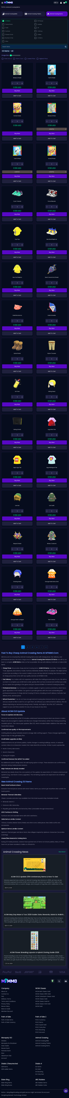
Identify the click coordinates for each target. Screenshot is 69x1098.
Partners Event (6, 1051)
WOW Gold (38, 1006)
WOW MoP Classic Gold (42, 991)
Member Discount (7, 1011)
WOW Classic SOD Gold (42, 1004)
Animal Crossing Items (42, 1046)
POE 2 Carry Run (40, 1027)
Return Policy (5, 1006)
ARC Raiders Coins (41, 1085)
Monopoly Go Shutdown (9, 1043)
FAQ (2, 996)
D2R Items (4, 1067)
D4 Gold (38, 1069)
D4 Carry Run (39, 1074)
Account (4, 1058)
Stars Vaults (5, 1046)
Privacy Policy (5, 1004)
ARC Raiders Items (41, 1083)
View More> (62, 852)
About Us (4, 991)
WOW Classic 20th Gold (43, 994)
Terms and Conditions (8, 1001)
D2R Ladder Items (6, 1069)
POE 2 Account (40, 1032)
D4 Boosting (39, 1072)
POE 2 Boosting (40, 1030)
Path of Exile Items (7, 1020)
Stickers (3, 1041)
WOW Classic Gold (41, 999)
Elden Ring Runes (6, 1085)
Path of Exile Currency (8, 1022)
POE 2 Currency (40, 1020)
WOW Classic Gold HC (42, 1001)
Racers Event (5, 1048)
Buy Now (17, 91)
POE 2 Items (39, 1022)
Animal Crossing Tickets (43, 1043)
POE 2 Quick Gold (40, 1025)
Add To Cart (17, 96)
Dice (2, 1053)
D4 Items (38, 1067)
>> (46, 647)
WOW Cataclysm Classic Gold (45, 996)
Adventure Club (6, 1056)
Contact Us (5, 994)
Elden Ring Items (6, 1083)
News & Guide (5, 1009)
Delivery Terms (6, 999)
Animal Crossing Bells (42, 1041)
